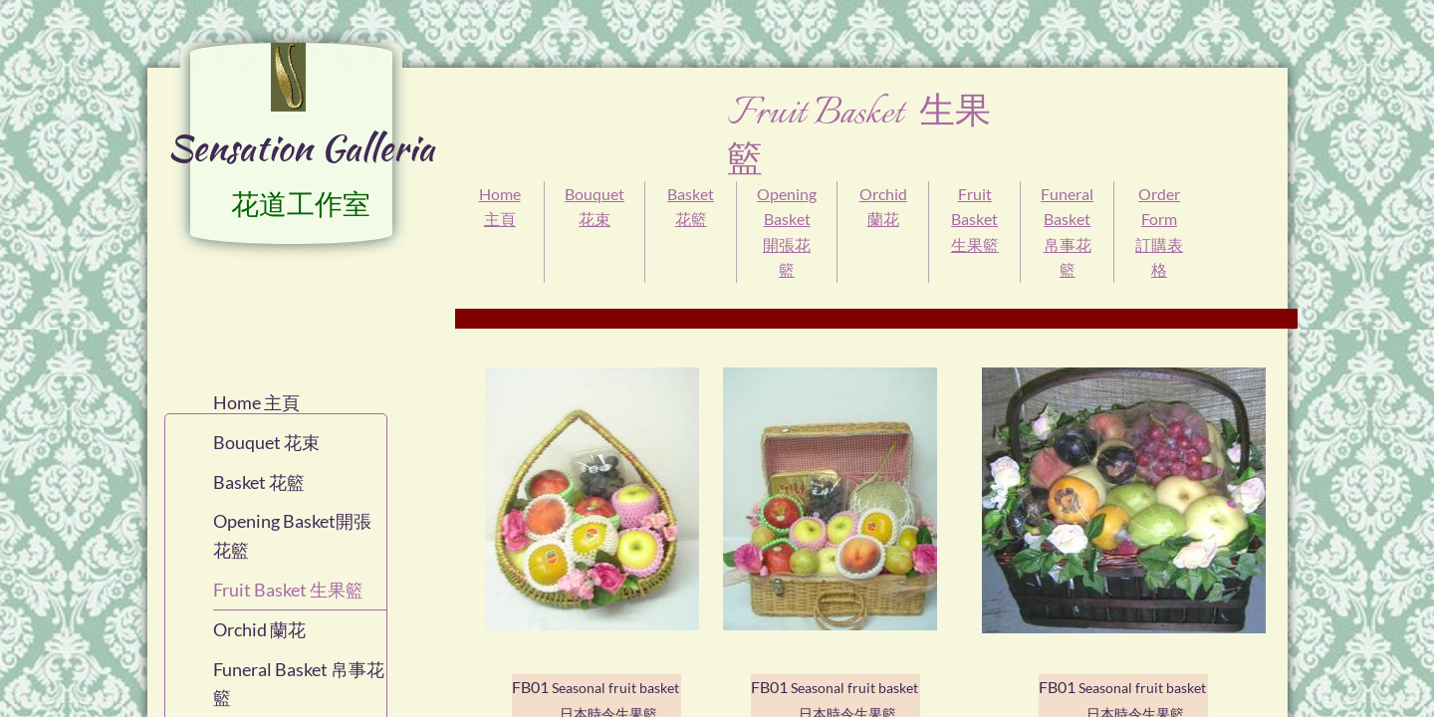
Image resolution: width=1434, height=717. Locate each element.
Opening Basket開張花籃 (292, 535)
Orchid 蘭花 (259, 629)
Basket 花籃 (259, 482)
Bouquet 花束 (266, 442)
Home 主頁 (256, 402)
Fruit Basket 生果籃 (975, 219)
